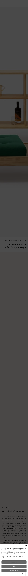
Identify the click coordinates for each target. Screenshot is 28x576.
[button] (26, 545)
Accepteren (14, 562)
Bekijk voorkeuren (14, 570)
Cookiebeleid (10, 573)
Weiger (14, 566)
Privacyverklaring (16, 573)
